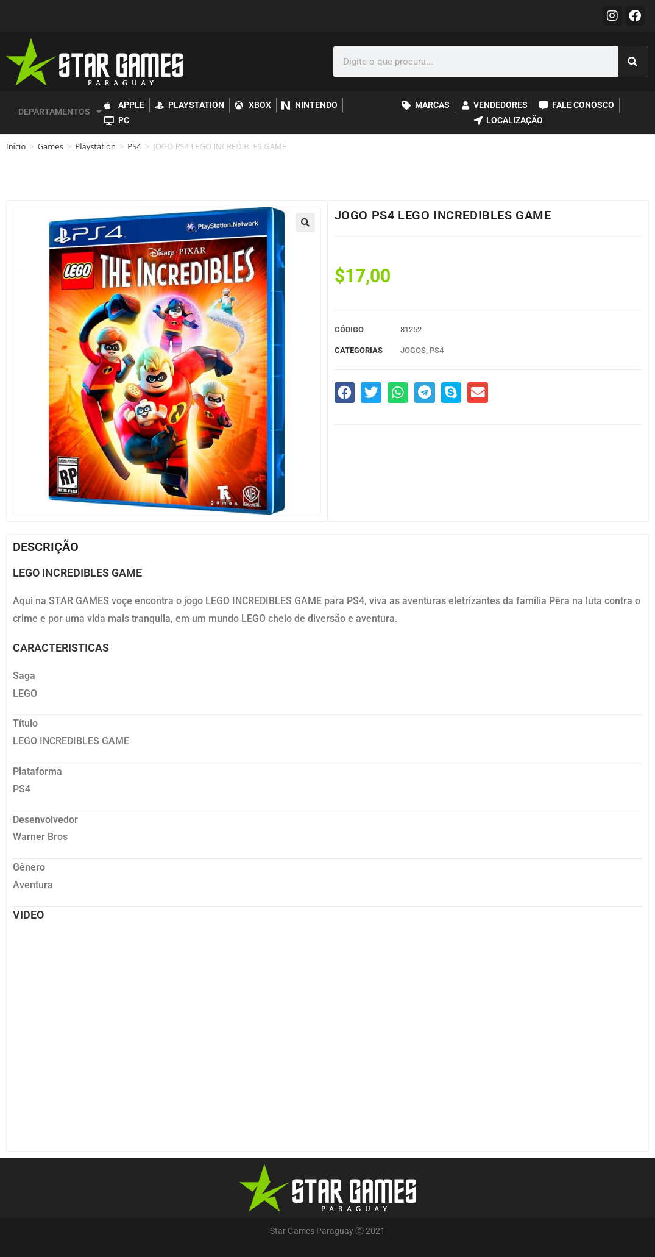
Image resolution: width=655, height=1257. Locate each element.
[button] (305, 222)
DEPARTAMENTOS (60, 111)
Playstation (95, 146)
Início (16, 146)
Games (50, 146)
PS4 (134, 146)
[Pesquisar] (633, 61)
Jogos (413, 350)
